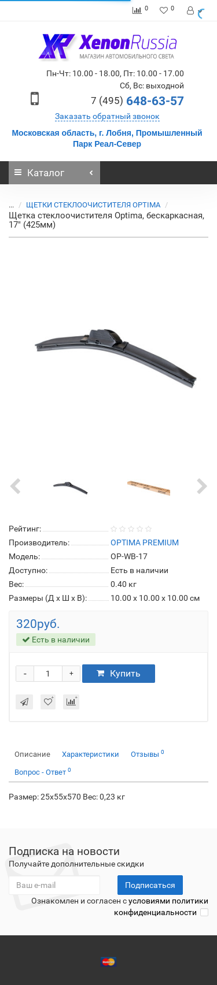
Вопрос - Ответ (42, 771)
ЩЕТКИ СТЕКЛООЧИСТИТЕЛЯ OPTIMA (86, 204)
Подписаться (150, 885)
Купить (119, 673)
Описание (32, 754)
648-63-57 (137, 101)
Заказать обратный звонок (107, 116)
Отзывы (147, 754)
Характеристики (90, 754)
